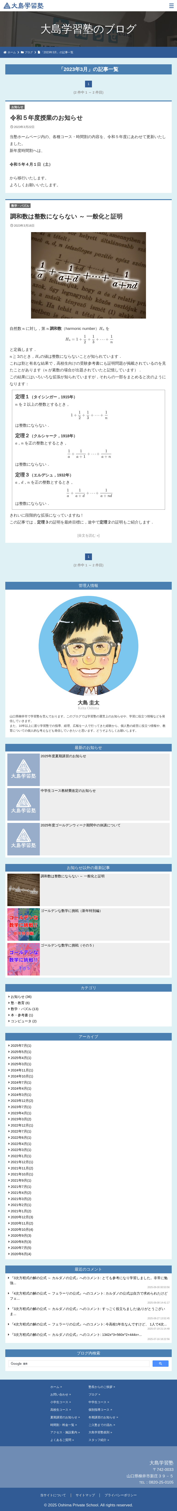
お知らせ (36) (21, 997)
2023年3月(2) (21, 1119)
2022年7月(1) (21, 1131)
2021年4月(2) (21, 1193)
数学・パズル (20, 205)
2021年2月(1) (21, 1205)
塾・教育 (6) (20, 1003)
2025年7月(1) (21, 1045)
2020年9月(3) (21, 1235)
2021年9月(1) (21, 1180)
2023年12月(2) (22, 1101)
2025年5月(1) (21, 1052)
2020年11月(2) (22, 1223)
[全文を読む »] (88, 535)
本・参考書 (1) (22, 1015)
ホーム (12, 52)
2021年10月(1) (22, 1174)
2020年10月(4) (22, 1229)
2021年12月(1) (22, 1162)
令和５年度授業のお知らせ (46, 118)
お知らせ (17, 107)
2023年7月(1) (21, 1107)
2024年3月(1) (21, 1095)
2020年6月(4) (21, 1254)
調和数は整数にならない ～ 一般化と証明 (66, 216)
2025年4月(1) (21, 1058)
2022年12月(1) (22, 1125)
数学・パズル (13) (24, 1009)
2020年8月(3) (21, 1242)
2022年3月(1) (21, 1150)
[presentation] (23, 328)
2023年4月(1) (21, 1113)
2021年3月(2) (21, 1199)
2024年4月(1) (21, 1088)
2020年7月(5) (21, 1248)
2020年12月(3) (22, 1217)
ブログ (29, 52)
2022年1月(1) (21, 1156)
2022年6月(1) (21, 1137)
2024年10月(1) (22, 1076)
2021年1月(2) (21, 1211)
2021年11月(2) (22, 1168)
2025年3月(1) (21, 1064)
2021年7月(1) (21, 1187)
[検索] (78, 1364)
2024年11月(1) (22, 1070)
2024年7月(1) (21, 1082)
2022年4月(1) (21, 1144)
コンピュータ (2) (24, 1021)
